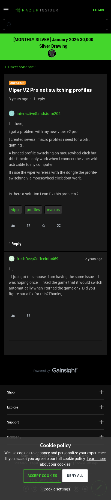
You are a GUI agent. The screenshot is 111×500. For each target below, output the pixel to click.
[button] (6, 11)
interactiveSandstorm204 (39, 113)
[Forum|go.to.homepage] (36, 10)
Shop (55, 392)
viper (15, 209)
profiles (33, 209)
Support (55, 422)
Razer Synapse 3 (22, 66)
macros (53, 209)
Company (55, 437)
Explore (55, 407)
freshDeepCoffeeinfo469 (37, 258)
